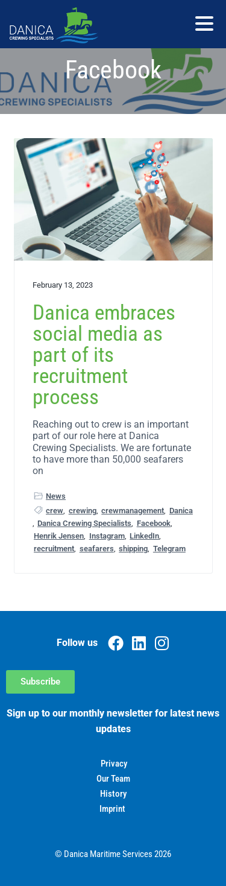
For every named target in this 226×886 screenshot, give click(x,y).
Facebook (154, 523)
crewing (82, 510)
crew (54, 510)
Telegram (169, 548)
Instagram (107, 535)
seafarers (97, 548)
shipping (133, 548)
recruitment (54, 548)
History (113, 793)
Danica (181, 510)
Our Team (113, 778)
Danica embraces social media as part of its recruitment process (104, 355)
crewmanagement (132, 510)
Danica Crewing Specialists (84, 523)
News (56, 496)
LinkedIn (144, 535)
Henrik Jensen (59, 535)
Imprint (112, 808)
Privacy (114, 763)
